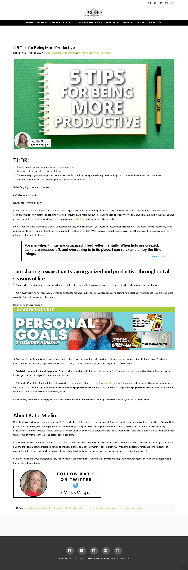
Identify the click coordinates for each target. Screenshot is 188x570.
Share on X (158, 256)
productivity (79, 218)
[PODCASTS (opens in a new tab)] (112, 23)
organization (29, 508)
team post (111, 508)
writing (109, 383)
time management (130, 508)
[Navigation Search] (160, 23)
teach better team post (94, 508)
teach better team (74, 508)
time (119, 359)
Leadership (94, 52)
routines (61, 508)
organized (40, 508)
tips (141, 508)
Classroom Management (63, 52)
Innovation (82, 52)
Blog (48, 52)
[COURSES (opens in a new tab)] (140, 23)
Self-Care (105, 52)
